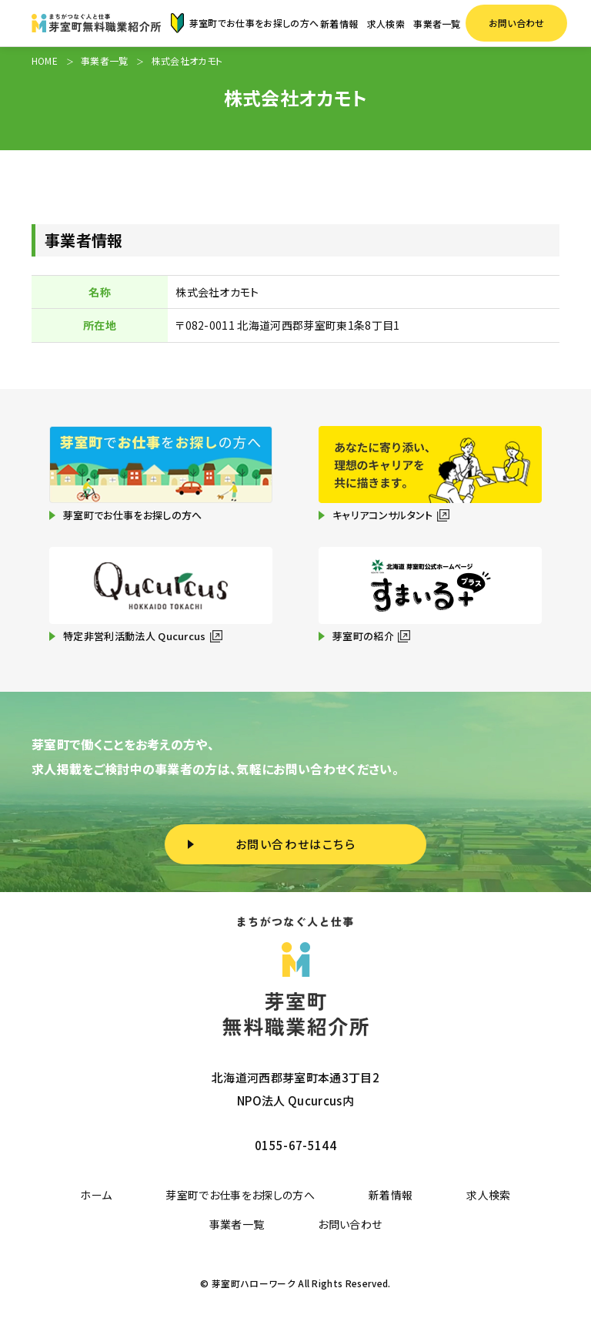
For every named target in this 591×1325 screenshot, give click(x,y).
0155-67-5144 (295, 1145)
